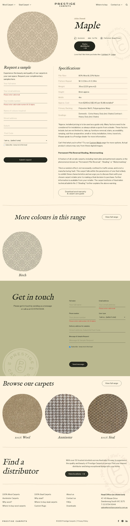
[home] (65, 5)
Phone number (74, 316)
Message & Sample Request (79, 339)
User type (102, 316)
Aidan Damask (79, 19)
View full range (111, 217)
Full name (72, 303)
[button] (9, 4)
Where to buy (102, 5)
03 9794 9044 (37, 310)
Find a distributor (85, 46)
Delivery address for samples (79, 328)
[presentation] (19, 153)
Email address (104, 303)
